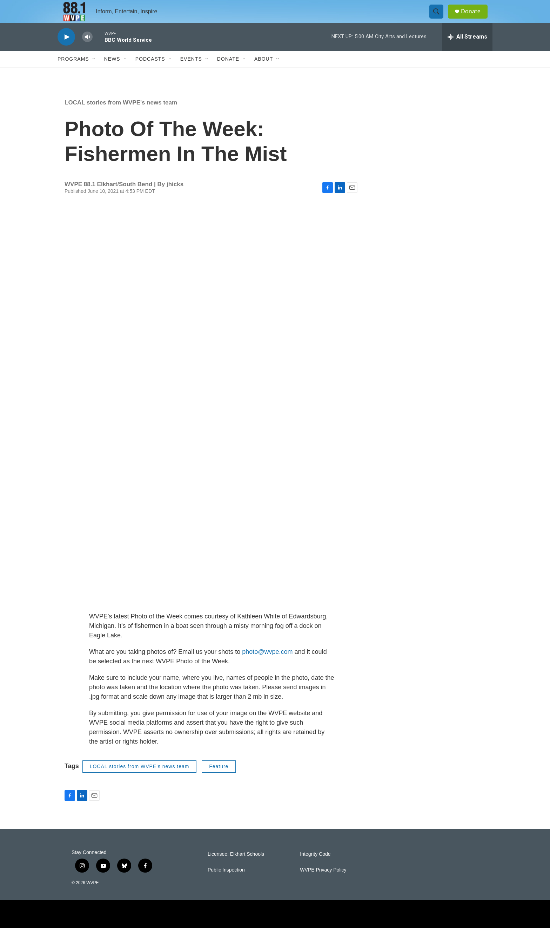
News (112, 73)
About (263, 73)
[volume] (87, 51)
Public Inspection (226, 883)
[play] (66, 51)
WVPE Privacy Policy (323, 883)
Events (191, 73)
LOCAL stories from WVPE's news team (121, 116)
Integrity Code (315, 867)
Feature (218, 780)
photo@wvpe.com (267, 665)
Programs (73, 73)
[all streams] (467, 51)
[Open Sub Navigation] (94, 73)
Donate (474, 18)
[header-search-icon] (439, 19)
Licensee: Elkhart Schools (236, 867)
